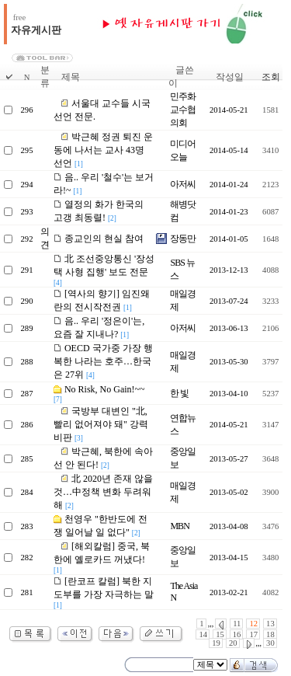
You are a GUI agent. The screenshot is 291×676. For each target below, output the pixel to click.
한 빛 (179, 393)
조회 (271, 76)
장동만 (183, 238)
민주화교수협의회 (183, 109)
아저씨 (183, 184)
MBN (179, 526)
